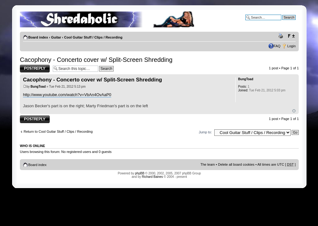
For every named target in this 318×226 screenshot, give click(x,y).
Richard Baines (152, 176)
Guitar (56, 37)
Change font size (291, 36)
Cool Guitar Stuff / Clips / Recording (93, 37)
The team (208, 164)
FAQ (277, 46)
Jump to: (205, 132)
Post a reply (35, 68)
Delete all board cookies (236, 164)
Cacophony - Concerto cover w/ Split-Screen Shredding (96, 59)
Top (294, 111)
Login (291, 46)
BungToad (38, 86)
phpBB (139, 173)
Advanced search (282, 22)
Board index (38, 37)
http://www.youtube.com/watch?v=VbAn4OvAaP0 (67, 94)
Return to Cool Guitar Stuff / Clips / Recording (58, 131)
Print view (281, 36)
